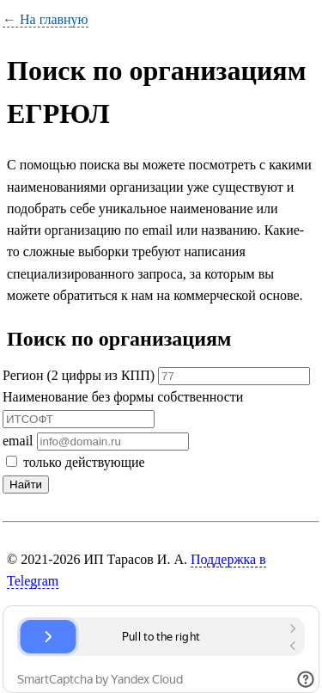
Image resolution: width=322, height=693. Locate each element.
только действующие (75, 462)
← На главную (45, 19)
